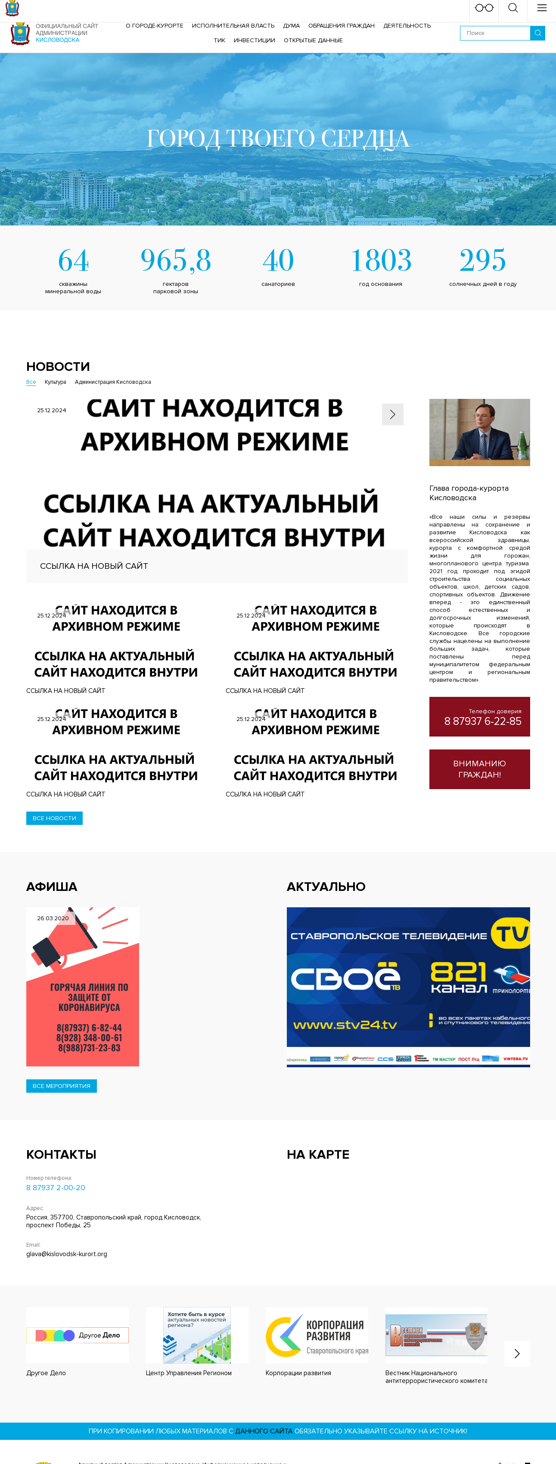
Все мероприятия (61, 1086)
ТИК (219, 40)
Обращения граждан (341, 25)
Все (31, 382)
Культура (55, 382)
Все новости (54, 818)
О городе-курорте (154, 25)
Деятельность (407, 25)
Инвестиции (254, 40)
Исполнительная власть (233, 25)
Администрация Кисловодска (113, 382)
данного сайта (264, 1431)
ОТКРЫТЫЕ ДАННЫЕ (313, 40)
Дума (291, 25)
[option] (217, 491)
